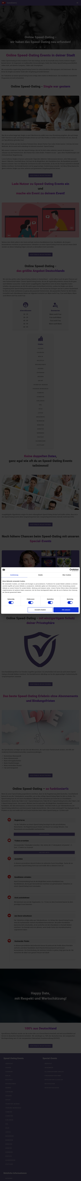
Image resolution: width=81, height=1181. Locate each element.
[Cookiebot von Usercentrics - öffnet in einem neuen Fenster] (71, 570)
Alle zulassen (66, 609)
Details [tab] (40, 575)
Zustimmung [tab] (14, 575)
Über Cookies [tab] (66, 575)
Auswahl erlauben (40, 609)
